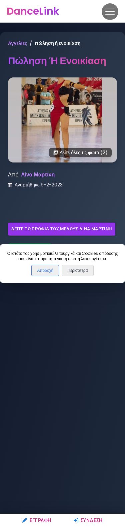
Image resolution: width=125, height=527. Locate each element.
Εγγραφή (36, 520)
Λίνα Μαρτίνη (38, 174)
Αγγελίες (17, 43)
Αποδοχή (45, 270)
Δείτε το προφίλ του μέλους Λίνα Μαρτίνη (61, 229)
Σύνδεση (88, 520)
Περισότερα (77, 270)
